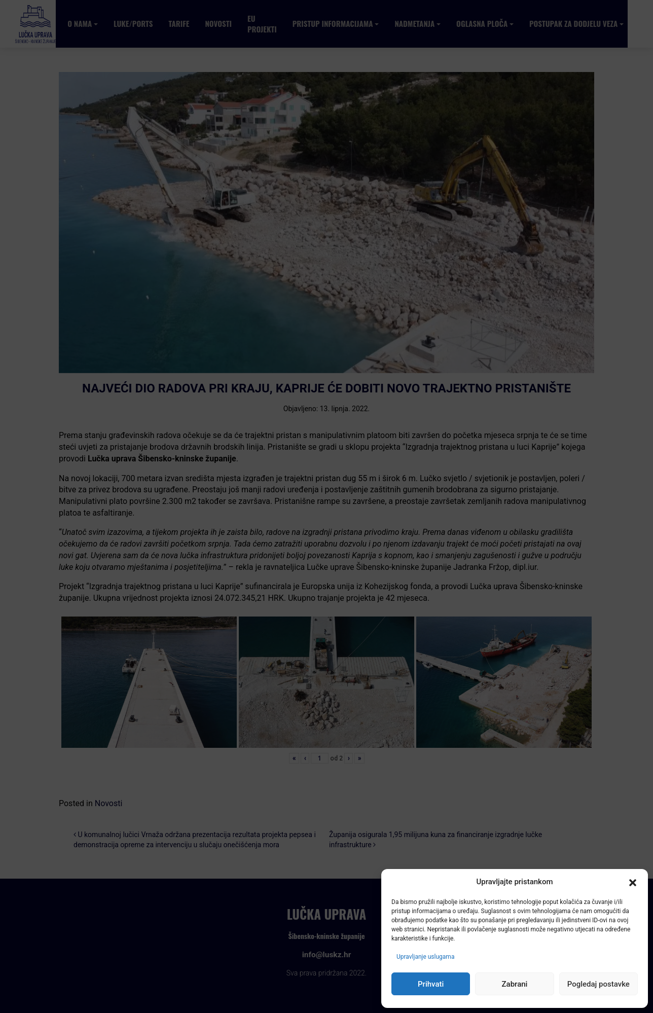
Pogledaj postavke (598, 984)
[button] (633, 882)
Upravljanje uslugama (425, 956)
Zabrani (515, 984)
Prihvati (431, 984)
